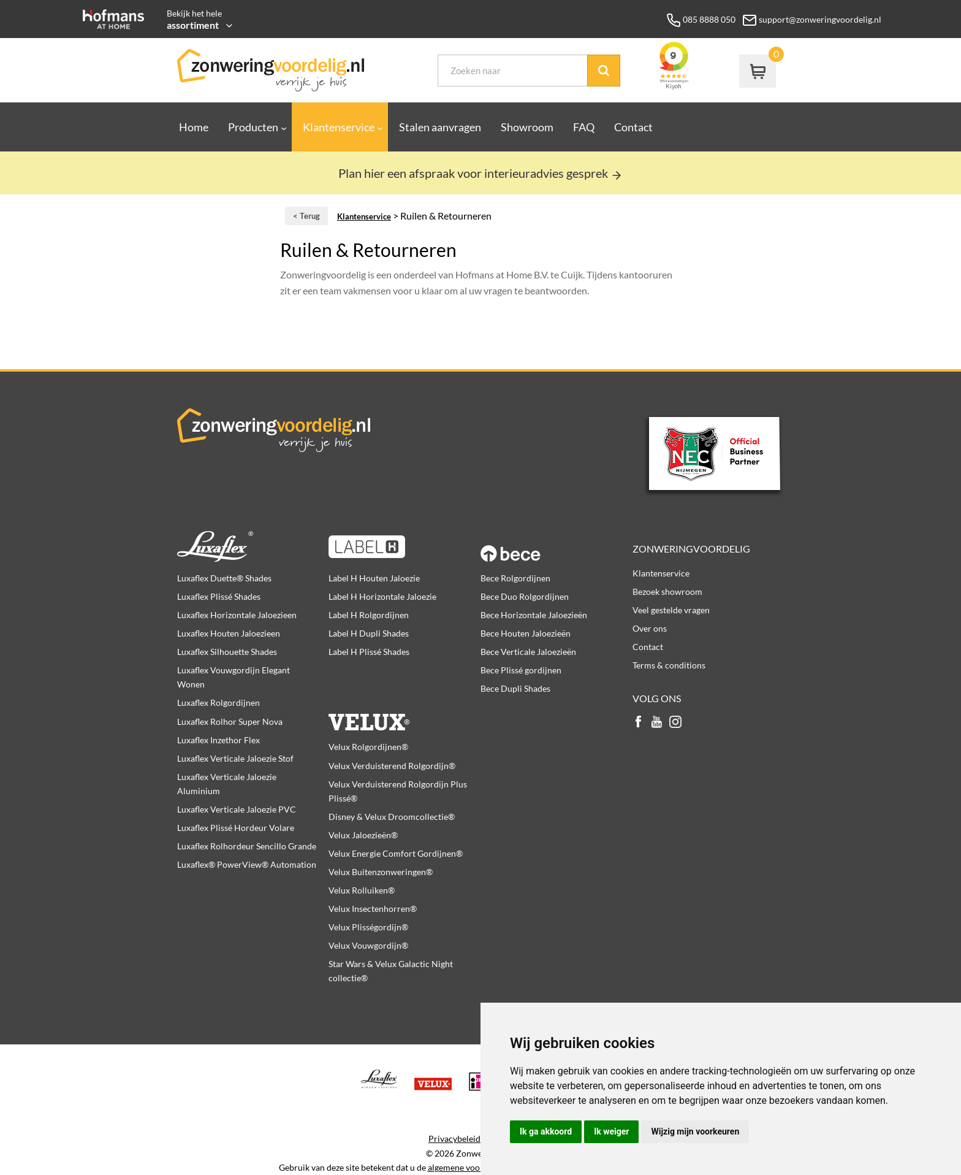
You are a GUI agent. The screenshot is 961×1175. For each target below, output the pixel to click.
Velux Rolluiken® (362, 890)
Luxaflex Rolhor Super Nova (230, 721)
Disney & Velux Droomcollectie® (392, 816)
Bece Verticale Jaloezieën (528, 651)
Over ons (649, 628)
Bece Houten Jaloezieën (525, 633)
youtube (657, 723)
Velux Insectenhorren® (373, 908)
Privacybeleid (454, 1139)
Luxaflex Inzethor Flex (218, 740)
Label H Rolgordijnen (369, 615)
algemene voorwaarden (472, 1168)
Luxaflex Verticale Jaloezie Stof (235, 758)
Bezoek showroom (667, 591)
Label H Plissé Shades (369, 651)
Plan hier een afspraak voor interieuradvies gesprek (480, 173)
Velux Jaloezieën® (363, 835)
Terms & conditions (668, 665)
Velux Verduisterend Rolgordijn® (392, 765)
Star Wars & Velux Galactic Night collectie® (391, 971)
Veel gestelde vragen (671, 610)
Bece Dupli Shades (515, 688)
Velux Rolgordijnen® (368, 746)
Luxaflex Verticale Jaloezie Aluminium (226, 783)
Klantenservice (338, 127)
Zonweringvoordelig (691, 548)
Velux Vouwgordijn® (368, 945)
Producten (253, 127)
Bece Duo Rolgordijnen (524, 596)
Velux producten (404, 715)
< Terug (306, 216)
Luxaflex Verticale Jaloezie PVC (236, 809)
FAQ (583, 127)
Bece (556, 546)
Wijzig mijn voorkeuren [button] (695, 1131)
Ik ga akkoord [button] (546, 1131)
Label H (404, 546)
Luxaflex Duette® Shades (224, 578)
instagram (675, 723)
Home (193, 127)
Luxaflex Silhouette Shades (227, 651)
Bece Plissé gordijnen (520, 670)
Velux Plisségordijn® (368, 927)
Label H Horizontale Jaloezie (382, 596)
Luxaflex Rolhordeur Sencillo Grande (246, 846)
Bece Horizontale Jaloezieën (533, 615)
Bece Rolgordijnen (515, 578)
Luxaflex (253, 546)
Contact (633, 127)
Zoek (603, 70)
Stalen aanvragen (440, 127)
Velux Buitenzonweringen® (381, 872)
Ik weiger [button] (611, 1131)
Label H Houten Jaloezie (374, 578)
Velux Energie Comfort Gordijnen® (396, 853)
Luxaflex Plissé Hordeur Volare (235, 827)
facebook (638, 723)
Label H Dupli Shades (369, 633)
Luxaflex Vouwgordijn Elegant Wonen (233, 677)
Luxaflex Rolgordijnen (218, 702)
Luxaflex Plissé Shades (218, 596)
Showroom (527, 127)
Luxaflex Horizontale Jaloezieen (237, 615)
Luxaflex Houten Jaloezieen (228, 633)
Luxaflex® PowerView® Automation (246, 864)
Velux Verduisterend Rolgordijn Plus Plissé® (398, 791)
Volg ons (656, 698)
